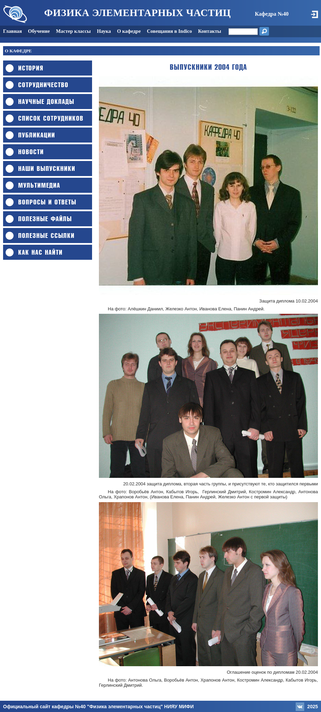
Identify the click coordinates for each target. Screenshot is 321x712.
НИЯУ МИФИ (179, 706)
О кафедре (129, 31)
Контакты (209, 31)
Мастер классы (73, 31)
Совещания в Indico (169, 31)
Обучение (39, 31)
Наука (104, 31)
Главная (12, 31)
